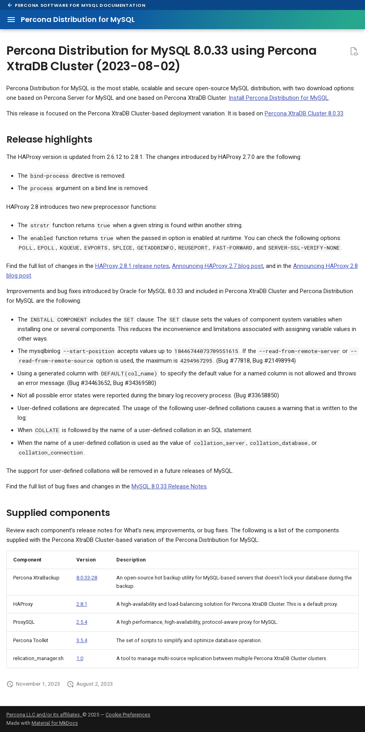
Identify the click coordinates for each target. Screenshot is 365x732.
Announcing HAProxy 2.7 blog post (217, 266)
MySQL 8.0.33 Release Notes (169, 486)
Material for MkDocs (55, 723)
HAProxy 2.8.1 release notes (132, 266)
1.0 (79, 658)
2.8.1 (81, 604)
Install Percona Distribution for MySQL (279, 97)
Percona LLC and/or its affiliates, (44, 715)
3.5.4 (81, 640)
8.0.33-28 (86, 578)
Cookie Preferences (128, 715)
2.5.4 (81, 622)
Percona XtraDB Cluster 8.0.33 (304, 113)
